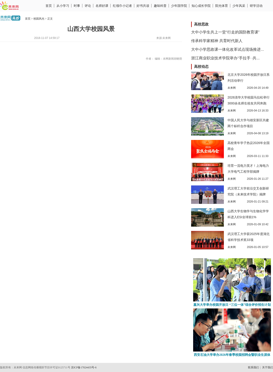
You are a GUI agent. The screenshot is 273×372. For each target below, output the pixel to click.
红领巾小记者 (122, 6)
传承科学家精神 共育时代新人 (217, 41)
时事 (77, 6)
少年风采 (239, 6)
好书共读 (142, 6)
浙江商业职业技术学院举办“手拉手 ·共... (225, 58)
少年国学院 (179, 6)
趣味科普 (160, 6)
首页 (49, 6)
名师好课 (102, 6)
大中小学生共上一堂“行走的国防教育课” (225, 32)
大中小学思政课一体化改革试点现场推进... (227, 49)
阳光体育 (221, 6)
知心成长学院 (201, 6)
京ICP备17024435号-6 (84, 367)
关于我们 (267, 367)
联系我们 (253, 367)
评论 (88, 6)
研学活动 (256, 6)
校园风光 (38, 18)
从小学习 (62, 6)
